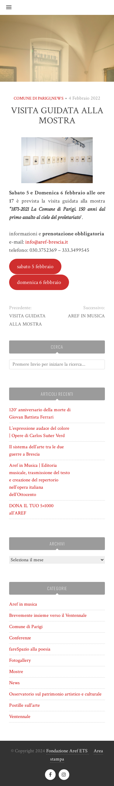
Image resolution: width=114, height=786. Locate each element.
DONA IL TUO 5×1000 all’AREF (31, 509)
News (57, 98)
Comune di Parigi (32, 98)
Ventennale (19, 716)
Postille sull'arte (24, 705)
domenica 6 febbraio (39, 282)
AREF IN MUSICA (86, 316)
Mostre (16, 671)
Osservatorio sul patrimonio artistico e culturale (55, 694)
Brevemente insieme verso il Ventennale (48, 615)
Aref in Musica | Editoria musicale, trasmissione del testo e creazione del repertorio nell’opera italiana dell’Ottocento (39, 480)
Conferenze (20, 638)
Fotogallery (20, 660)
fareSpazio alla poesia (29, 649)
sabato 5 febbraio (35, 266)
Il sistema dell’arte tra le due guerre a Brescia (36, 450)
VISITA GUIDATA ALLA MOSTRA (27, 320)
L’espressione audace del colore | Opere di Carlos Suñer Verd (39, 432)
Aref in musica (23, 604)
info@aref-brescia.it (46, 241)
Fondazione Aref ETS (67, 751)
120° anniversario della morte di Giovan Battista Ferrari (40, 413)
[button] (6, 7)
